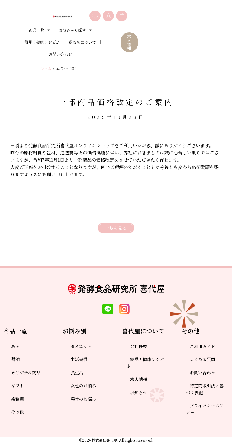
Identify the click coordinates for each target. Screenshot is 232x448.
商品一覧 (39, 30)
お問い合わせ (60, 54)
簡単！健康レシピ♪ (42, 42)
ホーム (45, 69)
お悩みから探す (75, 30)
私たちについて (82, 42)
